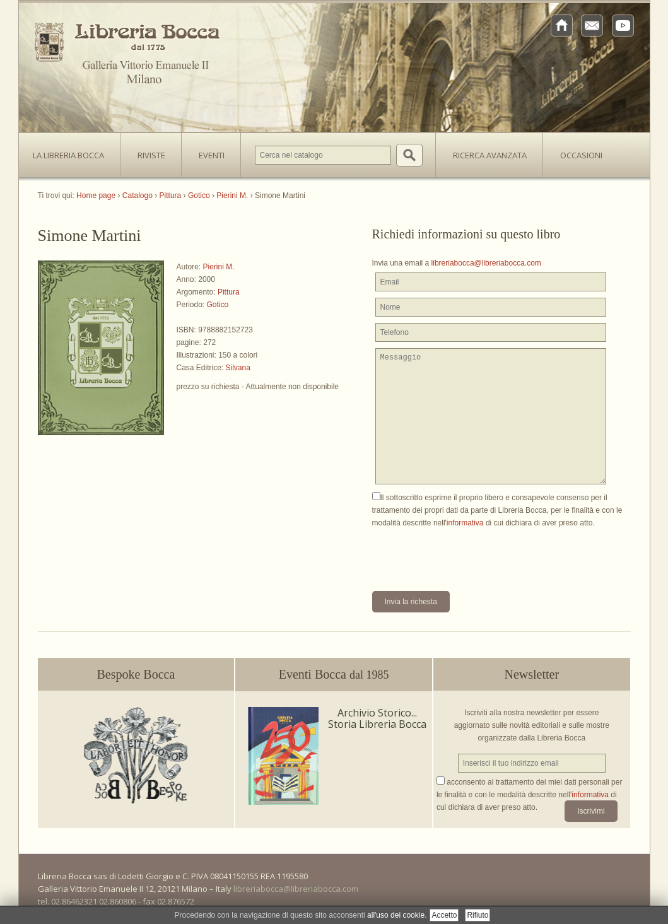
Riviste (148, 151)
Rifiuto (477, 915)
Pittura (229, 292)
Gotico (218, 304)
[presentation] (468, 553)
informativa (465, 522)
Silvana (238, 367)
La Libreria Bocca (73, 151)
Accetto (444, 915)
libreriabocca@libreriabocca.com (486, 263)
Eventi (212, 155)
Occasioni (581, 155)
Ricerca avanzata (490, 155)
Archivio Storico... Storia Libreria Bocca (377, 718)
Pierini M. (219, 266)
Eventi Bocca (334, 674)
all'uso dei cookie (396, 915)
